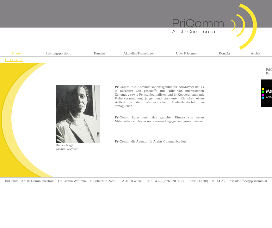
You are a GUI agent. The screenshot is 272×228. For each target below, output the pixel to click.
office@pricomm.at (253, 181)
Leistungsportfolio (58, 53)
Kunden (99, 53)
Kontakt (224, 53)
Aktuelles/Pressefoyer (138, 53)
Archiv (256, 53)
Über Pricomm (186, 53)
